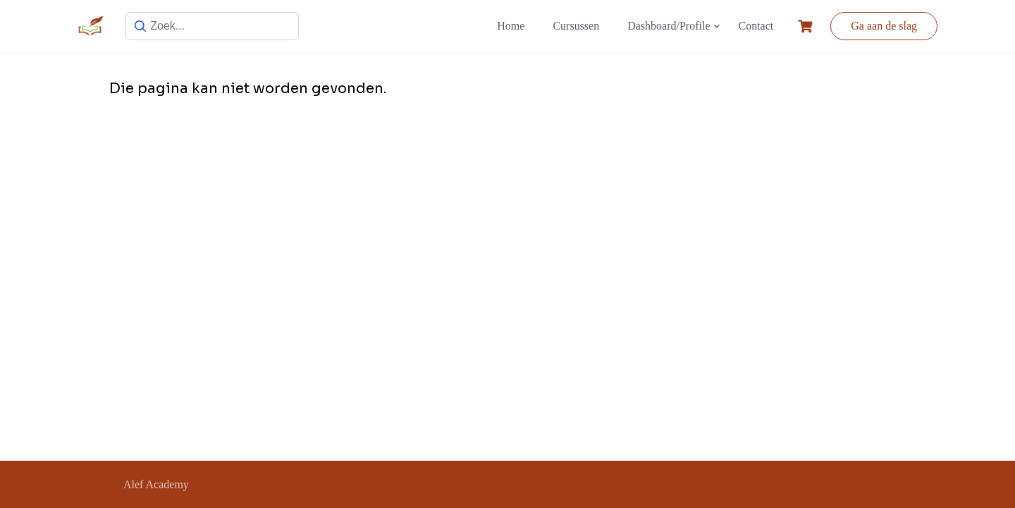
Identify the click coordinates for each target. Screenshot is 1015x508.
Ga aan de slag (884, 26)
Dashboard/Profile (668, 26)
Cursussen (576, 26)
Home (510, 26)
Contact (756, 26)
